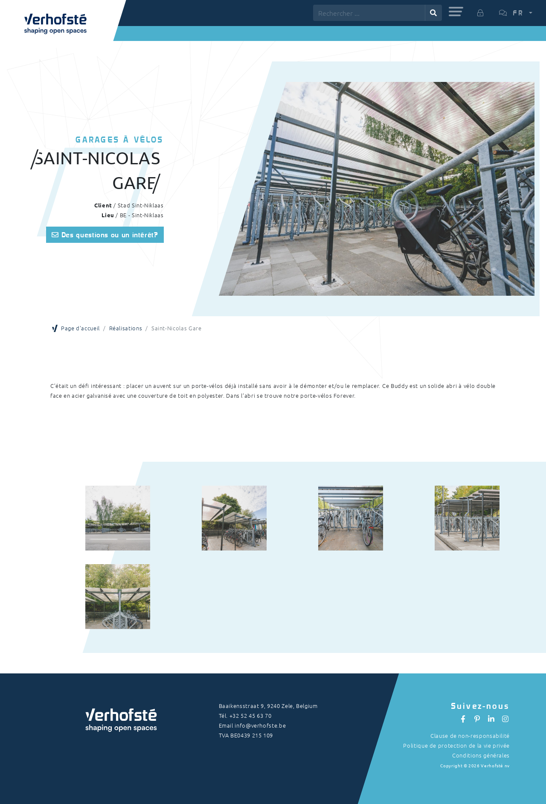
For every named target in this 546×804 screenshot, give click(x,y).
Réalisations (125, 328)
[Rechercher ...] (369, 13)
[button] (456, 11)
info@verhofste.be (260, 725)
